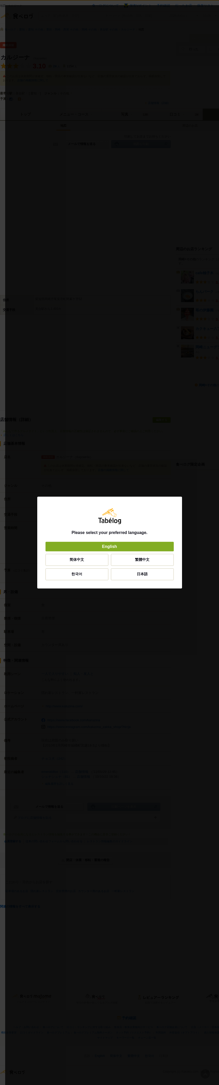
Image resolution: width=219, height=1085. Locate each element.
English (109, 546)
